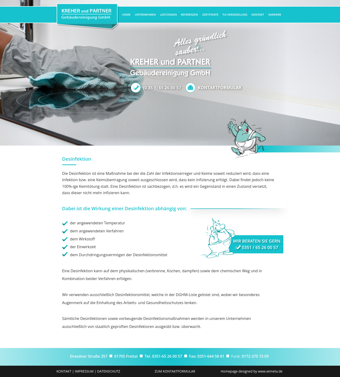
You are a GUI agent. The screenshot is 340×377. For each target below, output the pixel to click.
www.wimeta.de (270, 371)
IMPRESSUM (84, 371)
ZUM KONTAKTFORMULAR (175, 371)
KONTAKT (63, 371)
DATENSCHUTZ (108, 371)
